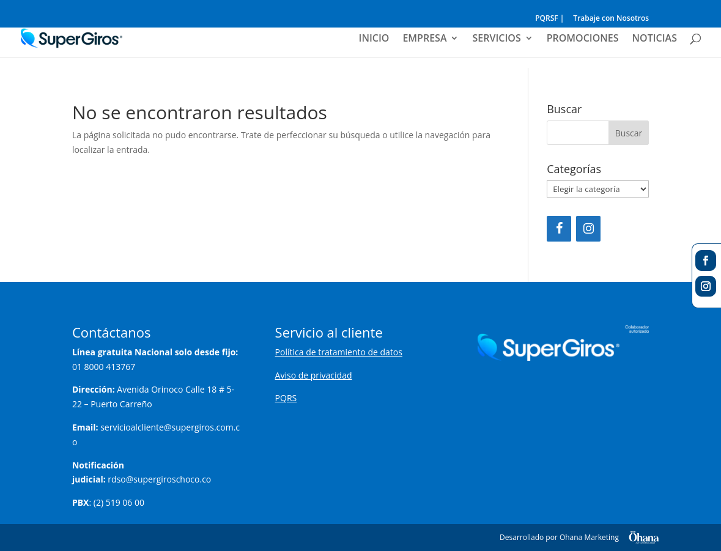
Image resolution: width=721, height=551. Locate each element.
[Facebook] (559, 229)
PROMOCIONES (583, 39)
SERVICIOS (496, 39)
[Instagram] (588, 229)
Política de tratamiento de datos (338, 352)
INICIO (374, 39)
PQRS (286, 398)
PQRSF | (549, 19)
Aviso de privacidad (313, 375)
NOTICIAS (654, 39)
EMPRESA (424, 39)
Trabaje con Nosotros (611, 19)
